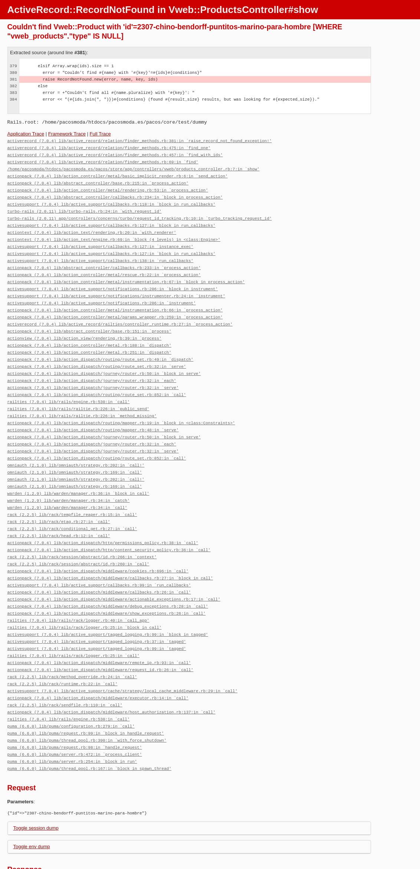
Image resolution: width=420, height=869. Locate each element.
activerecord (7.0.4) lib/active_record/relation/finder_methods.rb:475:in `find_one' (109, 147)
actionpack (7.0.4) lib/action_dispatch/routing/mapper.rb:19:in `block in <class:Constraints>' (121, 408)
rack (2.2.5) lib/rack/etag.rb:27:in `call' (58, 501)
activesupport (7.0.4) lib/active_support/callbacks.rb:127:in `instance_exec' (100, 241)
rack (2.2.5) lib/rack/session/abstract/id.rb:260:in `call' (78, 541)
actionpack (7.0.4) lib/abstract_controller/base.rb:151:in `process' (89, 321)
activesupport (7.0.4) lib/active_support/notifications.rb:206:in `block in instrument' (112, 281)
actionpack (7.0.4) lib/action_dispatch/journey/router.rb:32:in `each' (91, 367)
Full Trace (100, 134)
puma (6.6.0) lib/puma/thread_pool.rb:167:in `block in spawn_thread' (89, 735)
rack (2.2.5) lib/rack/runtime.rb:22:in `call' (62, 655)
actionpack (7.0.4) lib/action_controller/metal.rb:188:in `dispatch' (89, 334)
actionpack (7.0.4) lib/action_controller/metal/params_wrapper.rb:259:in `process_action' (115, 307)
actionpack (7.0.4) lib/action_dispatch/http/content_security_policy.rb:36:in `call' (109, 528)
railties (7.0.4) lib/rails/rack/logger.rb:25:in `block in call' (84, 601)
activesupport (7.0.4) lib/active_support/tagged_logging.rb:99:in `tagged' (96, 621)
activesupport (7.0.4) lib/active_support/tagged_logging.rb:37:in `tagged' (96, 615)
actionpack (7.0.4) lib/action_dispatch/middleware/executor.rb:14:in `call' (97, 668)
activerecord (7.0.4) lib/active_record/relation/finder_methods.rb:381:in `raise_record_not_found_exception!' (139, 140)
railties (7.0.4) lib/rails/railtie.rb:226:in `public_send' (78, 394)
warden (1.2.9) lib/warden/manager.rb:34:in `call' (67, 488)
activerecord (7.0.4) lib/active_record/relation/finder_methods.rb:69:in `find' (102, 160)
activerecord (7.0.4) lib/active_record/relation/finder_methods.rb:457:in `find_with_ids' (115, 154)
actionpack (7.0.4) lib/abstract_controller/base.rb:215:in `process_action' (97, 180)
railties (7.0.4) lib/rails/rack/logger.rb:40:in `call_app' (78, 595)
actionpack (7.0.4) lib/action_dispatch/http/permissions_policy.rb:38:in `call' (102, 521)
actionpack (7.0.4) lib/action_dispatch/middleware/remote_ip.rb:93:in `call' (99, 635)
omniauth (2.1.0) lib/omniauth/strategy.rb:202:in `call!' (76, 448)
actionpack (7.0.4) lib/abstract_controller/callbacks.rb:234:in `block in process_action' (115, 194)
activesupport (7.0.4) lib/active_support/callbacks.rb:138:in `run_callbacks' (100, 254)
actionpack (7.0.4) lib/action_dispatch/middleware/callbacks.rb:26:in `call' (99, 568)
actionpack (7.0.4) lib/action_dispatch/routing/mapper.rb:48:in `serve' (93, 414)
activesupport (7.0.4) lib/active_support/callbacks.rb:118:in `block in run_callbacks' (111, 200)
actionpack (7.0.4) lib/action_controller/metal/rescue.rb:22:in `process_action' (104, 267)
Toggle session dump (36, 794)
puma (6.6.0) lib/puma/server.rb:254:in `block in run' (72, 728)
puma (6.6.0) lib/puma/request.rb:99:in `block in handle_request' (85, 702)
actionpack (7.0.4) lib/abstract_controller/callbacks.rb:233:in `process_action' (104, 261)
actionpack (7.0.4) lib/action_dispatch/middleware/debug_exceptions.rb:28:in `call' (107, 581)
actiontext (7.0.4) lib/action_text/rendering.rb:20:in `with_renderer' (91, 227)
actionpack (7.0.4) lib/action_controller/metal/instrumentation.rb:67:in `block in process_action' (126, 274)
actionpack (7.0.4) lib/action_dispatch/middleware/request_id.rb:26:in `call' (100, 641)
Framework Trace (67, 134)
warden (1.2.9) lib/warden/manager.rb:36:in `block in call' (78, 474)
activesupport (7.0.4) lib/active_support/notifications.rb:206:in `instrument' (101, 294)
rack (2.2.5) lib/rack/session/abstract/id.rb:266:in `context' (82, 535)
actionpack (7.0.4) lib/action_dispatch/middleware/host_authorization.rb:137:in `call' (111, 682)
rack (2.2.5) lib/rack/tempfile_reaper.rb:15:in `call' (72, 494)
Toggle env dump (31, 813)
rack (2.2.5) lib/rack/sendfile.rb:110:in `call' (64, 675)
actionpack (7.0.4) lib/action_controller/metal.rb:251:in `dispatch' (89, 341)
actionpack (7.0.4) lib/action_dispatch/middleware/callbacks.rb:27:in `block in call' (110, 555)
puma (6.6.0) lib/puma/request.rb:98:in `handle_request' (74, 715)
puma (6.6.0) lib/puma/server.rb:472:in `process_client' (74, 722)
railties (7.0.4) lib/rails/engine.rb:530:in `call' (68, 388)
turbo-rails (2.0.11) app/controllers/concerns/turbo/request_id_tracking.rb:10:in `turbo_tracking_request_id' (139, 214)
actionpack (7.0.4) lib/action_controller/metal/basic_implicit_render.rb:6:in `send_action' (117, 174)
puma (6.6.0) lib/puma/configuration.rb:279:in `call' (71, 695)
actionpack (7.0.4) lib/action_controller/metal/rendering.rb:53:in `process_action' (107, 187)
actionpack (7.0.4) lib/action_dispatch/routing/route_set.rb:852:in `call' (96, 381)
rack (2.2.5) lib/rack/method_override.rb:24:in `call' (72, 648)
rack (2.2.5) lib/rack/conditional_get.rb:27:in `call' (72, 508)
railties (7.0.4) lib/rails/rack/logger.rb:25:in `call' (73, 628)
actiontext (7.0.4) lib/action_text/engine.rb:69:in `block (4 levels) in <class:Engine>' (113, 234)
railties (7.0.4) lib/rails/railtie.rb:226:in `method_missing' (82, 401)
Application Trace (26, 134)
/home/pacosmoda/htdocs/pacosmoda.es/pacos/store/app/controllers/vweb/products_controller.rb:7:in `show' (133, 167)
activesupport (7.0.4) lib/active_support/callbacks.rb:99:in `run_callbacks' (99, 561)
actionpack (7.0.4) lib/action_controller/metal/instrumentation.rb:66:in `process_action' (115, 301)
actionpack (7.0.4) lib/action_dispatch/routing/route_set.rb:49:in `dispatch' (100, 347)
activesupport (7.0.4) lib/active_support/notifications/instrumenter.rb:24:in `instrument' (116, 287)
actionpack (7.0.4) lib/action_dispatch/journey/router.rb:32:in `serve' (93, 374)
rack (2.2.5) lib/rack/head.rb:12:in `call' (58, 514)
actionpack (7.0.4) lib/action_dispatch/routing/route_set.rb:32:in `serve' (96, 354)
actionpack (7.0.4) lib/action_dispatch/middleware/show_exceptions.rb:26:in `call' (106, 588)
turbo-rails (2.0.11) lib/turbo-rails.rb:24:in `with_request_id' (84, 207)
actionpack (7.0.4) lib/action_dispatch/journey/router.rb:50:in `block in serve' (104, 361)
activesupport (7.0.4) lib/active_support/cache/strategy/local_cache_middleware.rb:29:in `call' (122, 661)
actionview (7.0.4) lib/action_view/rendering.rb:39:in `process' (84, 327)
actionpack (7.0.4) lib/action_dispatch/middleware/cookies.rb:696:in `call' (97, 548)
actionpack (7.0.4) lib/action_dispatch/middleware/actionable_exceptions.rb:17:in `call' (113, 575)
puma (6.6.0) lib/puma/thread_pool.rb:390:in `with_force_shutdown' (87, 708)
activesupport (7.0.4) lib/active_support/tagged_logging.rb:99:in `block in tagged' (107, 608)
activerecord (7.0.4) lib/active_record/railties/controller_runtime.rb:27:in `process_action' (120, 314)
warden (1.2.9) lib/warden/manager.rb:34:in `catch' (68, 481)
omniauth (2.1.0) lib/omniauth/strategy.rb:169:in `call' (74, 454)
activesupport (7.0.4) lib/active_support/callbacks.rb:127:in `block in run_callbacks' (111, 220)
